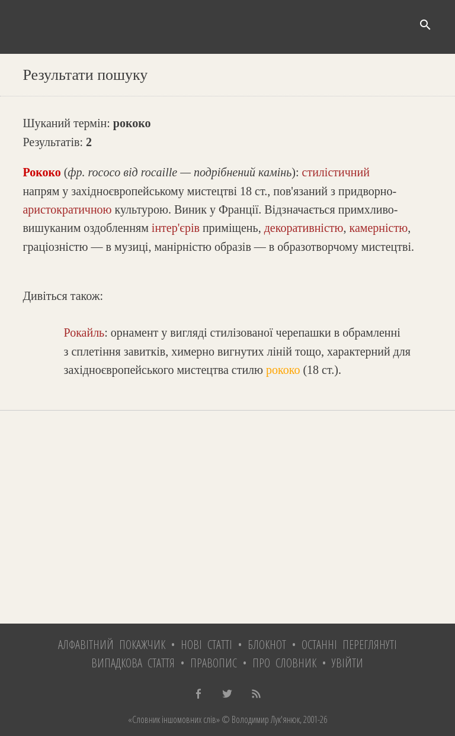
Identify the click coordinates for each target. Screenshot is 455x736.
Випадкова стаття (133, 663)
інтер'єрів (176, 227)
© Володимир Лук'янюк (260, 719)
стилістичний (336, 172)
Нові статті (206, 645)
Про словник (284, 663)
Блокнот (267, 645)
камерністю (378, 227)
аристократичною (67, 209)
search (425, 25)
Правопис (213, 663)
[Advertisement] (227, 517)
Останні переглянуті (349, 645)
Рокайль (84, 332)
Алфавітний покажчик (111, 645)
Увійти (347, 663)
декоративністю (304, 227)
